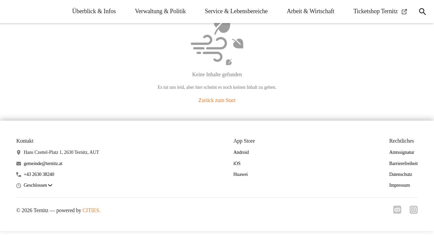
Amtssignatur (401, 152)
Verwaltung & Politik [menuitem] (160, 11)
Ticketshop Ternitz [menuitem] (380, 11)
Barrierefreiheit (403, 163)
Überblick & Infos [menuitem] (94, 11)
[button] (38, 185)
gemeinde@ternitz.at (43, 163)
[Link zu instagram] (414, 211)
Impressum (399, 185)
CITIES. (92, 210)
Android (241, 152)
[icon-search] (422, 11)
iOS (236, 163)
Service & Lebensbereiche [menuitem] (236, 11)
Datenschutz (400, 174)
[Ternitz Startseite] (10, 11)
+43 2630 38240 (39, 174)
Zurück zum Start (216, 100)
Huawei (240, 174)
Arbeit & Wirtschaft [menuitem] (310, 11)
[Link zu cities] (397, 211)
